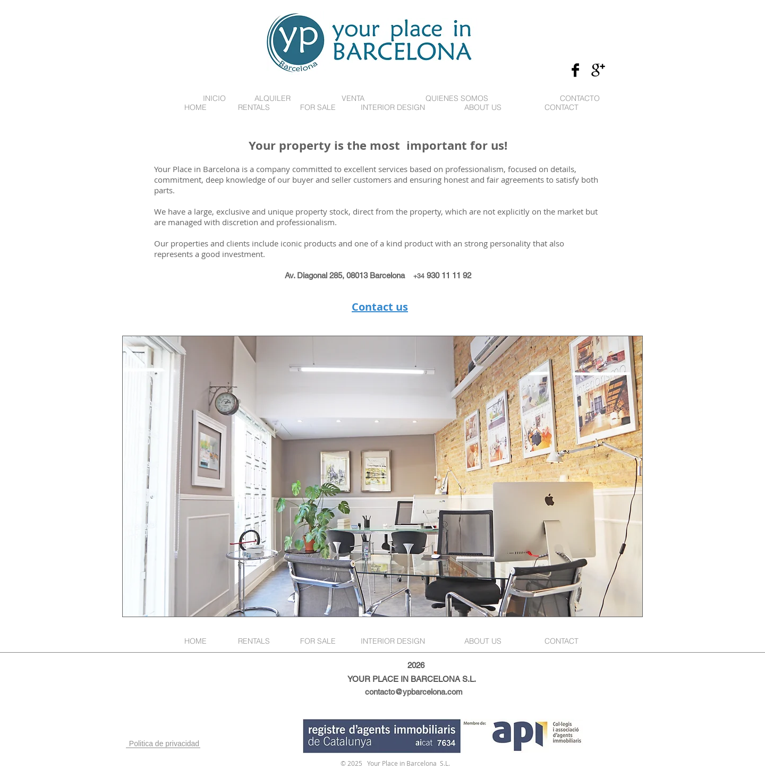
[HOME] (195, 107)
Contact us (380, 307)
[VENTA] (352, 98)
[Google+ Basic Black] (598, 70)
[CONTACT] (561, 107)
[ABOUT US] (483, 107)
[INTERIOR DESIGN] (393, 107)
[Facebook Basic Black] (575, 70)
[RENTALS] (254, 107)
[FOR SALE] (317, 107)
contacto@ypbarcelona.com (414, 691)
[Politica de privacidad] (164, 744)
